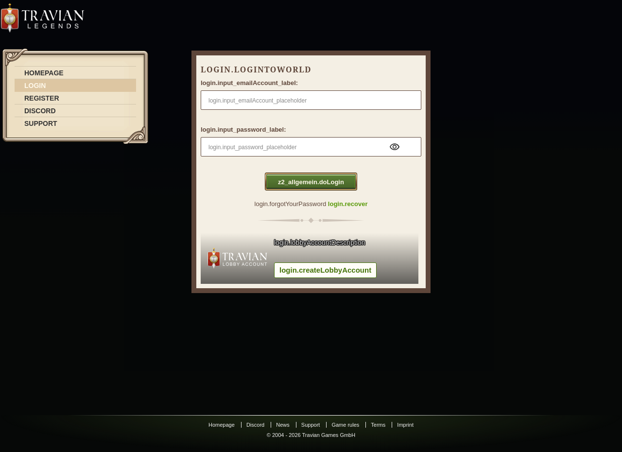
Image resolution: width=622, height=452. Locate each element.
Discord (255, 425)
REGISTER (41, 98)
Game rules (345, 425)
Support (310, 425)
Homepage (221, 425)
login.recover (348, 204)
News (283, 425)
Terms (378, 425)
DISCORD (40, 111)
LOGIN (35, 85)
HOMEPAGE (44, 73)
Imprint (405, 425)
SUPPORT (40, 123)
